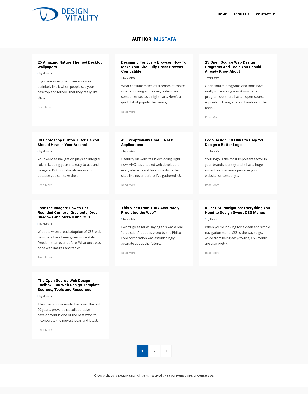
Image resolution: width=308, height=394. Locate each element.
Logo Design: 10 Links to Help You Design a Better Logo (234, 147)
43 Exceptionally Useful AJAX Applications (147, 147)
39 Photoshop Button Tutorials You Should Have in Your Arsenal (68, 147)
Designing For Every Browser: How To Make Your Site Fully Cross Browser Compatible (153, 72)
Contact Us (267, 18)
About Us (242, 18)
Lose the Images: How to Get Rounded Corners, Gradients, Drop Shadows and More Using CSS (68, 218)
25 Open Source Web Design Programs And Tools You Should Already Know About (233, 72)
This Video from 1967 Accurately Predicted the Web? (150, 215)
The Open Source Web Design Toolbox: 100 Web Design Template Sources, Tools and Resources (69, 291)
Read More (45, 112)
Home (223, 18)
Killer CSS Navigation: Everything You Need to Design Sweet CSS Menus (237, 215)
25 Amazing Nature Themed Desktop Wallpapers (70, 70)
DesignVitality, (127, 382)
